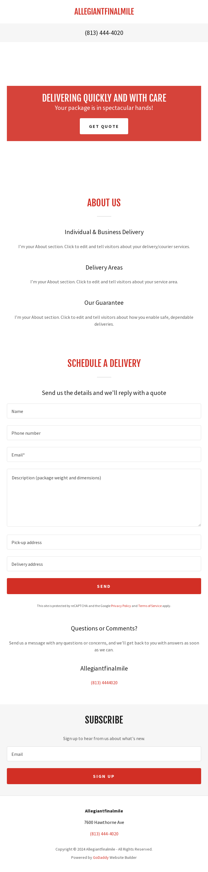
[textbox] (104, 411)
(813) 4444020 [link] (104, 682)
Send (104, 586)
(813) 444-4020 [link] (104, 33)
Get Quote (104, 126)
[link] (104, 12)
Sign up (104, 776)
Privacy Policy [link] (121, 606)
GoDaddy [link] (101, 857)
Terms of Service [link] (150, 606)
